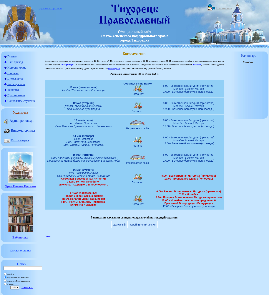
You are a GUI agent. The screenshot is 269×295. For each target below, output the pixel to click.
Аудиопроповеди (13, 120)
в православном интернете (18, 278)
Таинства (13, 89)
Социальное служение (21, 100)
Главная (12, 56)
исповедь (197, 64)
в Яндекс (10, 284)
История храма (16, 67)
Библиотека (20, 237)
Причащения (114, 68)
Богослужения (16, 84)
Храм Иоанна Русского (20, 186)
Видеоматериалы (14, 130)
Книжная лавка (20, 250)
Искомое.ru (27, 287)
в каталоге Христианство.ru (18, 281)
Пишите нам (224, 8)
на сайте (10, 274)
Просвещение (16, 95)
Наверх (48, 236)
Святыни (13, 73)
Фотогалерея (14, 140)
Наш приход (15, 62)
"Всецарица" (67, 64)
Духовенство (15, 78)
